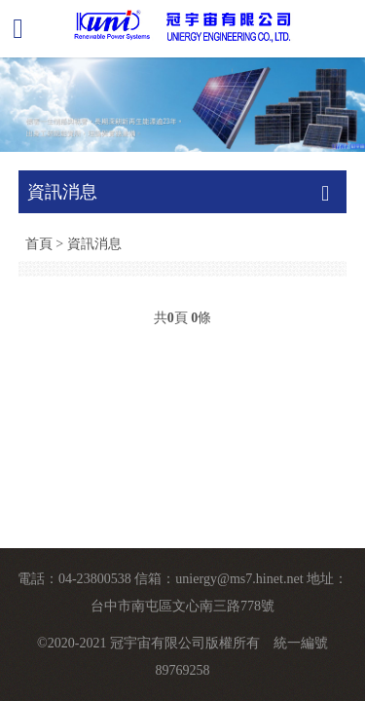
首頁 (39, 243)
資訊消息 (94, 243)
